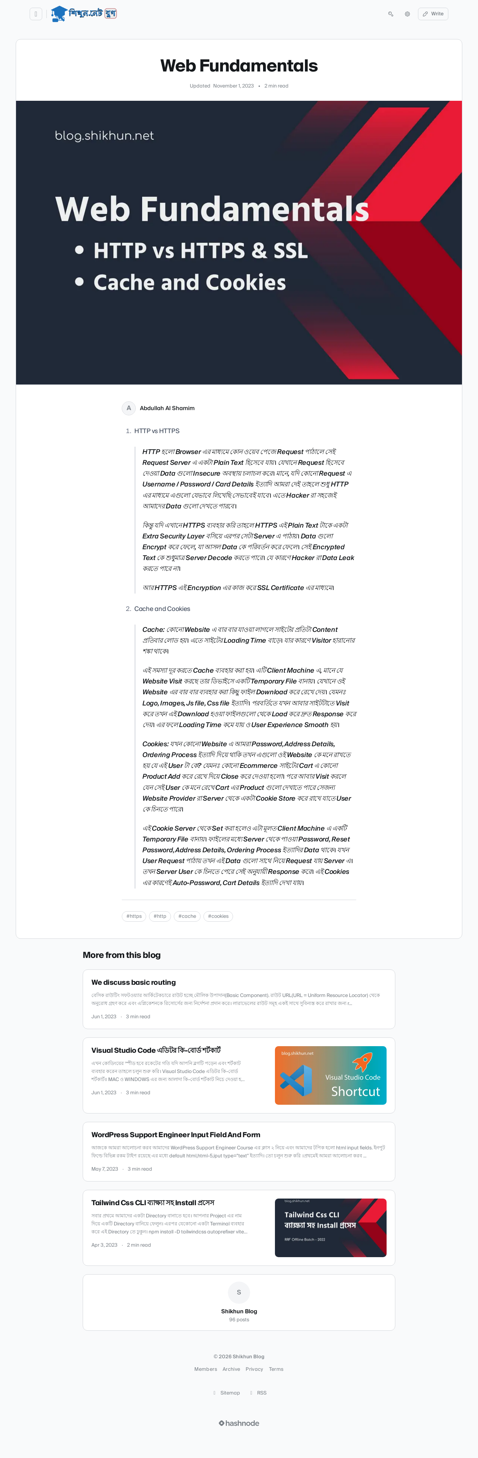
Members (205, 1369)
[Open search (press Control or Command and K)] (390, 14)
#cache (187, 916)
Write (433, 14)
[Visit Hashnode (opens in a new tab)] (239, 1423)
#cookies (218, 916)
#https (134, 916)
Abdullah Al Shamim (167, 408)
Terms (276, 1369)
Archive (231, 1369)
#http (160, 916)
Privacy (254, 1369)
